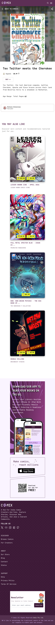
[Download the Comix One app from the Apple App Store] (26, 470)
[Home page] (6, 3)
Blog (3, 558)
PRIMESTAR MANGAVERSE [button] (18, 248)
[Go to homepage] (6, 2)
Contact (4, 562)
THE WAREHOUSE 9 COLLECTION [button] (21, 306)
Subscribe (38, 605)
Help (3, 577)
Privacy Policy (7, 580)
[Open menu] (51, 3)
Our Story (5, 554)
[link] (27, 159)
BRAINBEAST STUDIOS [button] (17, 362)
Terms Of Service (8, 584)
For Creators (6, 543)
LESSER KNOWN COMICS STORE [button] (20, 187)
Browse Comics (7, 539)
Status (4, 565)
